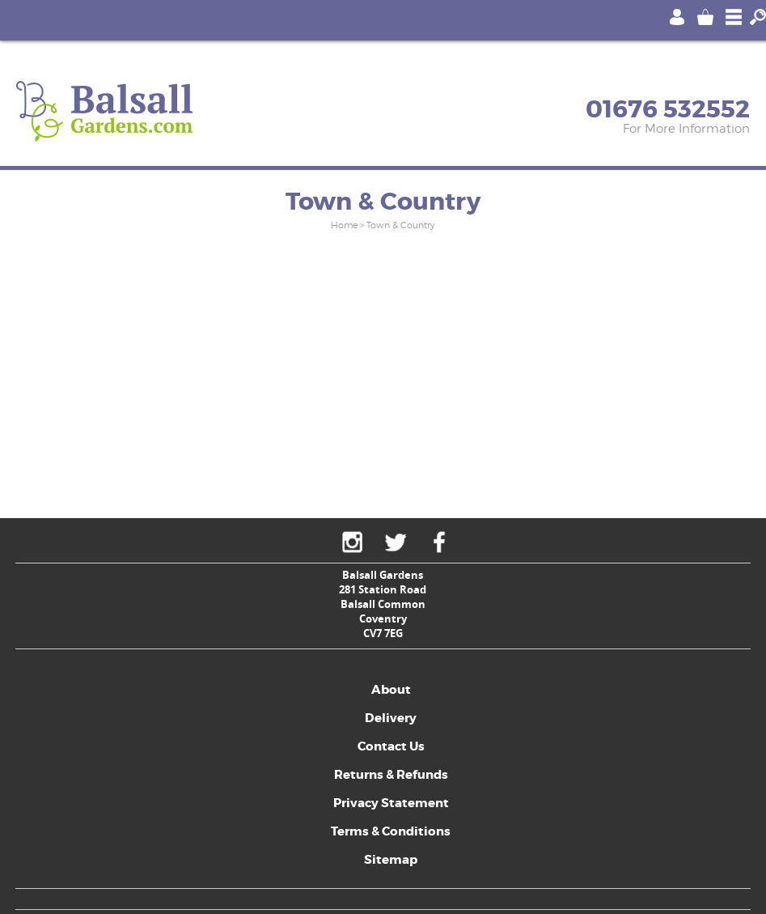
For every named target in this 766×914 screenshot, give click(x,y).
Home (344, 225)
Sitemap (390, 860)
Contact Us (391, 746)
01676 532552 (668, 109)
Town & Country (400, 225)
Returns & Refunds (391, 775)
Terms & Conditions (391, 831)
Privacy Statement (391, 803)
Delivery (391, 718)
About (391, 690)
